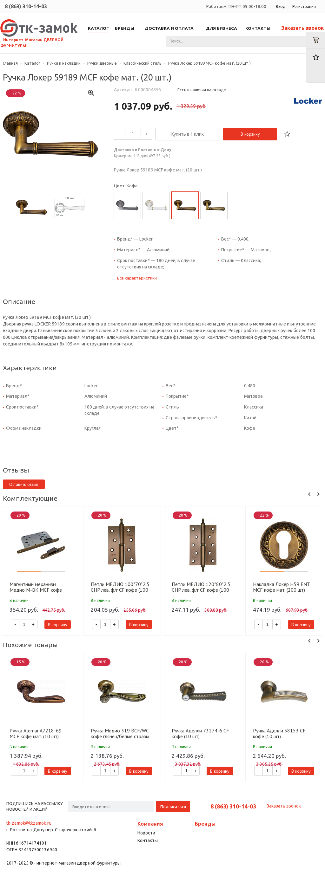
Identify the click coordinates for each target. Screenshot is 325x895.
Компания (150, 824)
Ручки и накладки (64, 63)
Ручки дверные (102, 63)
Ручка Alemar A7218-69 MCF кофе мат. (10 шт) (36, 733)
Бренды (205, 824)
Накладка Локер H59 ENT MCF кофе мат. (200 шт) (281, 587)
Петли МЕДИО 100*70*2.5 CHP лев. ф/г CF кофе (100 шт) (120, 587)
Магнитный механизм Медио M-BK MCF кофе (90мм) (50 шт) (36, 587)
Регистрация (304, 6)
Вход (280, 6)
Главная (10, 63)
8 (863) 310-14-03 (26, 6)
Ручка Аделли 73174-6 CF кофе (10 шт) (200, 733)
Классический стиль (142, 63)
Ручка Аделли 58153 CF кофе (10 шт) (279, 733)
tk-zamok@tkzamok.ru (28, 823)
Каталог (32, 63)
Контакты (147, 840)
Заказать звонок (302, 28)
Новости (146, 832)
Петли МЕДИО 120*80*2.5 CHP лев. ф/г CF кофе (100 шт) (201, 587)
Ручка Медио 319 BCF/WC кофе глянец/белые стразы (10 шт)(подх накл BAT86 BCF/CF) (120, 733)
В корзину (250, 134)
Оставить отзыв (23, 484)
